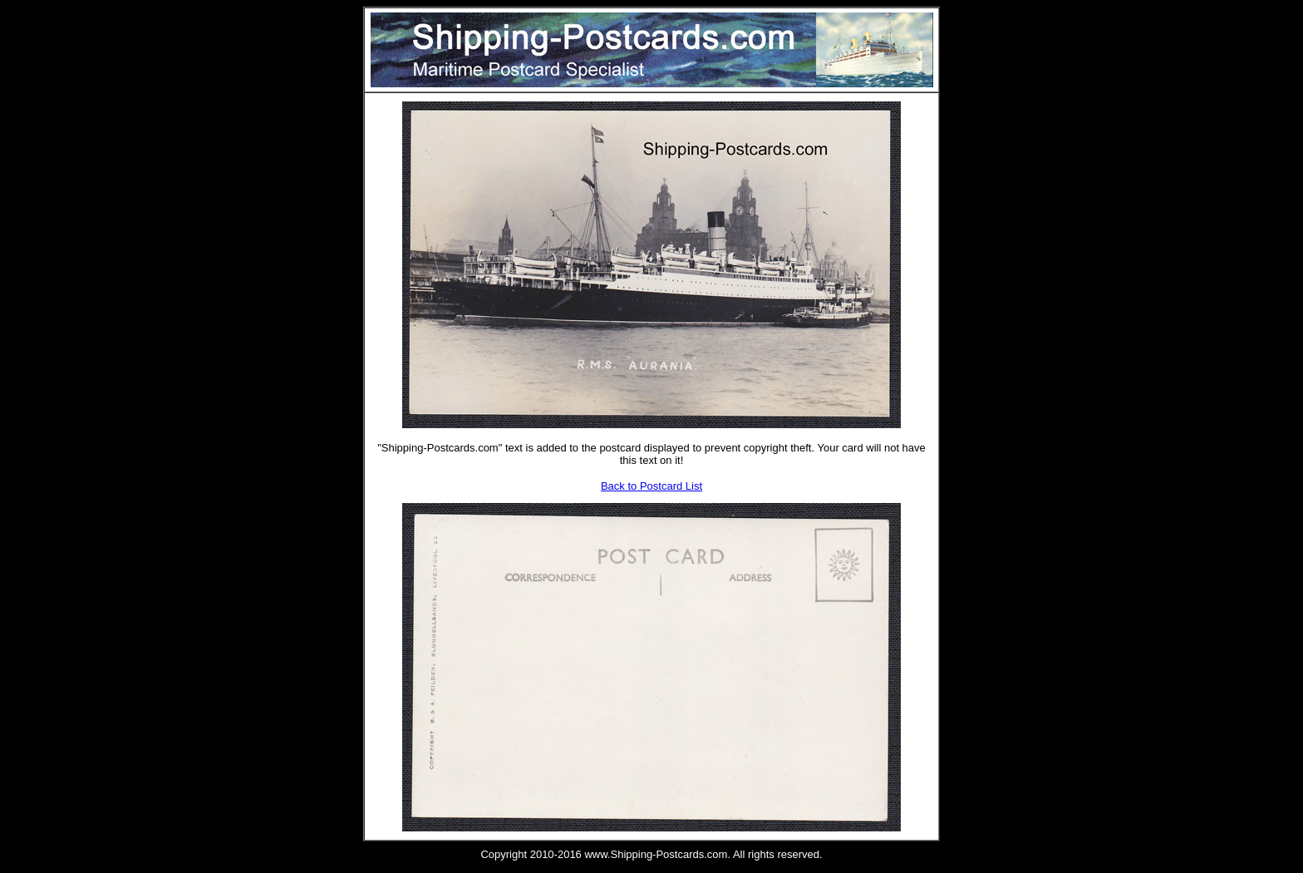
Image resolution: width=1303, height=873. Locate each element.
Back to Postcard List (651, 486)
